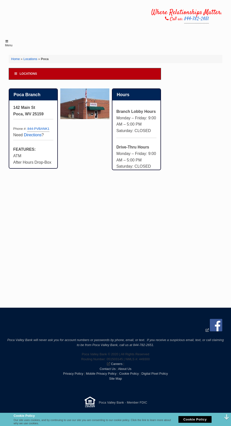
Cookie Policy (129, 373)
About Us (124, 369)
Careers (116, 364)
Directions (33, 135)
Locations (30, 59)
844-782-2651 (196, 19)
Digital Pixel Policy (155, 373)
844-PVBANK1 (38, 129)
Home (15, 59)
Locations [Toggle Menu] (25, 73)
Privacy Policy (73, 373)
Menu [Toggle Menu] (8, 43)
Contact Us (108, 369)
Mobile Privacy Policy (101, 373)
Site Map (115, 378)
